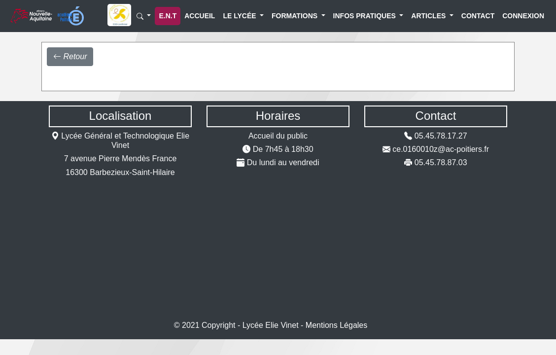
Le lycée (235, 16)
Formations (288, 16)
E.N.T (167, 16)
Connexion (515, 16)
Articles (424, 16)
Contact (471, 16)
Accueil (194, 16)
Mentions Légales (336, 325)
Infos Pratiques (354, 16)
